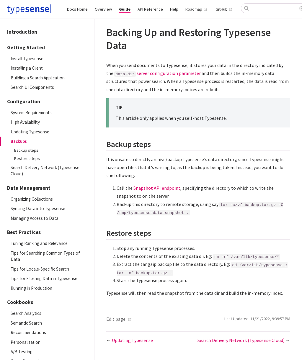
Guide (124, 9)
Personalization (25, 342)
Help (174, 9)
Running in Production (31, 288)
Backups (19, 141)
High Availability (25, 122)
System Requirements (31, 112)
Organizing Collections (32, 199)
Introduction (22, 32)
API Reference (150, 9)
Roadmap (196, 9)
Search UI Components (32, 87)
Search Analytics (26, 313)
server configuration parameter (169, 73)
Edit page (115, 319)
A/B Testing (21, 351)
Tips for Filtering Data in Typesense (44, 278)
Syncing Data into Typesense (38, 208)
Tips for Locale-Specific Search (40, 269)
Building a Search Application (38, 78)
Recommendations (28, 332)
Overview (103, 9)
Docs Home (77, 9)
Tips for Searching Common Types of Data (45, 256)
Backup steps (26, 150)
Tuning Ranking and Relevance (39, 243)
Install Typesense (27, 58)
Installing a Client (27, 68)
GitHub (224, 9)
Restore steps (27, 158)
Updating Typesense (30, 132)
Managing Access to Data (34, 218)
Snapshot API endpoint (156, 188)
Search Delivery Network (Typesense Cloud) (45, 170)
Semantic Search (26, 323)
